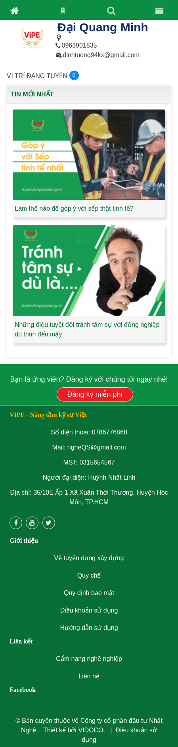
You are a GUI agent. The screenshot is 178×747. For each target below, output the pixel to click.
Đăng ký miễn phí (94, 394)
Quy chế (89, 575)
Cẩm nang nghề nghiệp (89, 658)
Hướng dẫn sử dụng (89, 627)
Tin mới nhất (32, 94)
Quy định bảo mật (89, 593)
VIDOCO (90, 730)
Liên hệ (89, 676)
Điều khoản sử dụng (89, 610)
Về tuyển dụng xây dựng (89, 558)
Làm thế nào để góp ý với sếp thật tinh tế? (74, 208)
